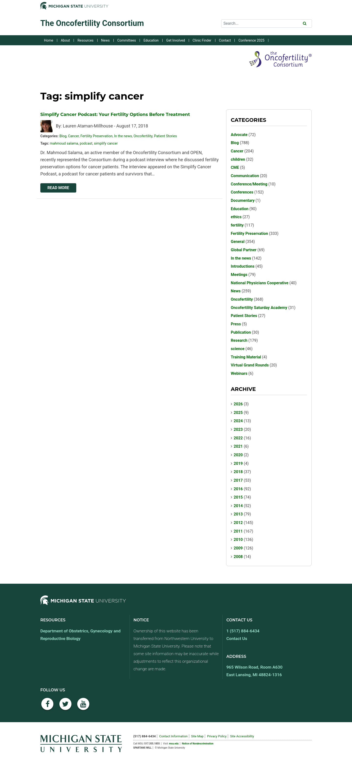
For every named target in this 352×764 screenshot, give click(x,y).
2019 (238, 463)
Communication (245, 175)
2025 (238, 412)
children (238, 159)
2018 (238, 471)
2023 (238, 429)
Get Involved (175, 40)
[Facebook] (47, 706)
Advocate (239, 134)
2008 (238, 556)
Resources (85, 40)
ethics (236, 217)
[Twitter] (65, 706)
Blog (62, 136)
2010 (238, 539)
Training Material (246, 357)
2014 (238, 505)
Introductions (242, 266)
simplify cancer (106, 143)
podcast (86, 143)
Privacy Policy (217, 736)
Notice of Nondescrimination (197, 743)
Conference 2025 (251, 40)
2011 (238, 531)
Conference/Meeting (249, 184)
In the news (123, 136)
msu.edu (174, 743)
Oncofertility (142, 136)
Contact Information (173, 736)
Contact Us (236, 638)
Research (239, 340)
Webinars (239, 373)
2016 (238, 489)
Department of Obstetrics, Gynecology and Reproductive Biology (80, 634)
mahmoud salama (64, 143)
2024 (238, 421)
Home (48, 40)
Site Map (197, 736)
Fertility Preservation (96, 136)
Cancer (73, 136)
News (105, 40)
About (65, 40)
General (237, 241)
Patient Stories (165, 136)
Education (151, 40)
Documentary (242, 200)
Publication (241, 332)
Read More (58, 187)
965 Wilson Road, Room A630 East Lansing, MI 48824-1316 (254, 671)
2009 (238, 548)
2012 (238, 522)
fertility (237, 225)
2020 (238, 455)
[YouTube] (83, 706)
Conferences (242, 192)
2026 (238, 404)
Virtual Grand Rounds (250, 365)
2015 (238, 497)
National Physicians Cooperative (259, 283)
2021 (238, 446)
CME (235, 167)
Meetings (239, 274)
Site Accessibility (242, 736)
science (237, 348)
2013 (238, 514)
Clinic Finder (202, 40)
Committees (126, 40)
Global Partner (243, 250)
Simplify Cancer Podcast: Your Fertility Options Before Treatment (115, 114)
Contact (225, 40)
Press (236, 324)
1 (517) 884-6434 (242, 630)
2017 (238, 480)
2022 (238, 438)
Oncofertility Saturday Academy (259, 307)
